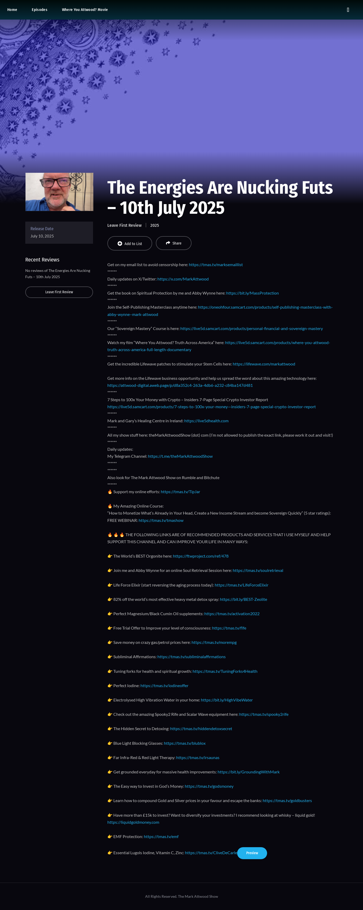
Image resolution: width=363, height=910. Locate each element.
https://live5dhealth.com (206, 420)
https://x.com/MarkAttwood (183, 278)
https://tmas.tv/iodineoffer (164, 685)
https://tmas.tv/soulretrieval (258, 570)
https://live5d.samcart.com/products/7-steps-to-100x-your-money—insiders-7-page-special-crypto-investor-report (211, 406)
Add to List (130, 243)
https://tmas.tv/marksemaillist (216, 264)
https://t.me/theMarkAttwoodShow (180, 456)
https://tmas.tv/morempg (214, 642)
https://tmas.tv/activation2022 (232, 613)
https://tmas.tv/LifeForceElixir (241, 584)
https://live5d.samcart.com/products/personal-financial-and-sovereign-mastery (251, 328)
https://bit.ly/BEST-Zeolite (243, 599)
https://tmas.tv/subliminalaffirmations (191, 656)
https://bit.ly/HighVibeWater (227, 699)
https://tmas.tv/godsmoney (209, 786)
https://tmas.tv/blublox (185, 743)
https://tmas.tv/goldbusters (287, 800)
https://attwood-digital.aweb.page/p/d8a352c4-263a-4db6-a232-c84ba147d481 (180, 385)
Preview (252, 853)
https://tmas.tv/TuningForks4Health (225, 671)
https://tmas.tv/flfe (229, 627)
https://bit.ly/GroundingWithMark (249, 771)
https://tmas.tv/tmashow (161, 520)
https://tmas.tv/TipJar (180, 491)
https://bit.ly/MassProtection (252, 292)
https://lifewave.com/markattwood (264, 363)
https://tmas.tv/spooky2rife (263, 714)
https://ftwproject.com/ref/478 (201, 555)
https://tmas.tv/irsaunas (197, 757)
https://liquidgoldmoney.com (133, 822)
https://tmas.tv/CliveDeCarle (211, 852)
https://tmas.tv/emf (161, 836)
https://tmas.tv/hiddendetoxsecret (200, 728)
